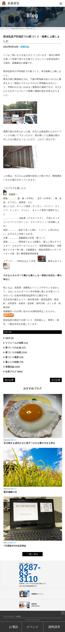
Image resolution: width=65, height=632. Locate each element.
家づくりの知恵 (13, 352)
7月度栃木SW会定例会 (15, 546)
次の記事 (55, 380)
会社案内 (18, 616)
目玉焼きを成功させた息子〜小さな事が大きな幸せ (29, 443)
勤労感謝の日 (10, 492)
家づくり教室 (12, 357)
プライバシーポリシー (8, 616)
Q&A (7, 338)
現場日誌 (24, 47)
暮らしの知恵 (12, 362)
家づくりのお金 (13, 347)
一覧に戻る (32, 554)
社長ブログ (11, 371)
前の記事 (9, 380)
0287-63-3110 (30, 573)
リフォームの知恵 (14, 343)
